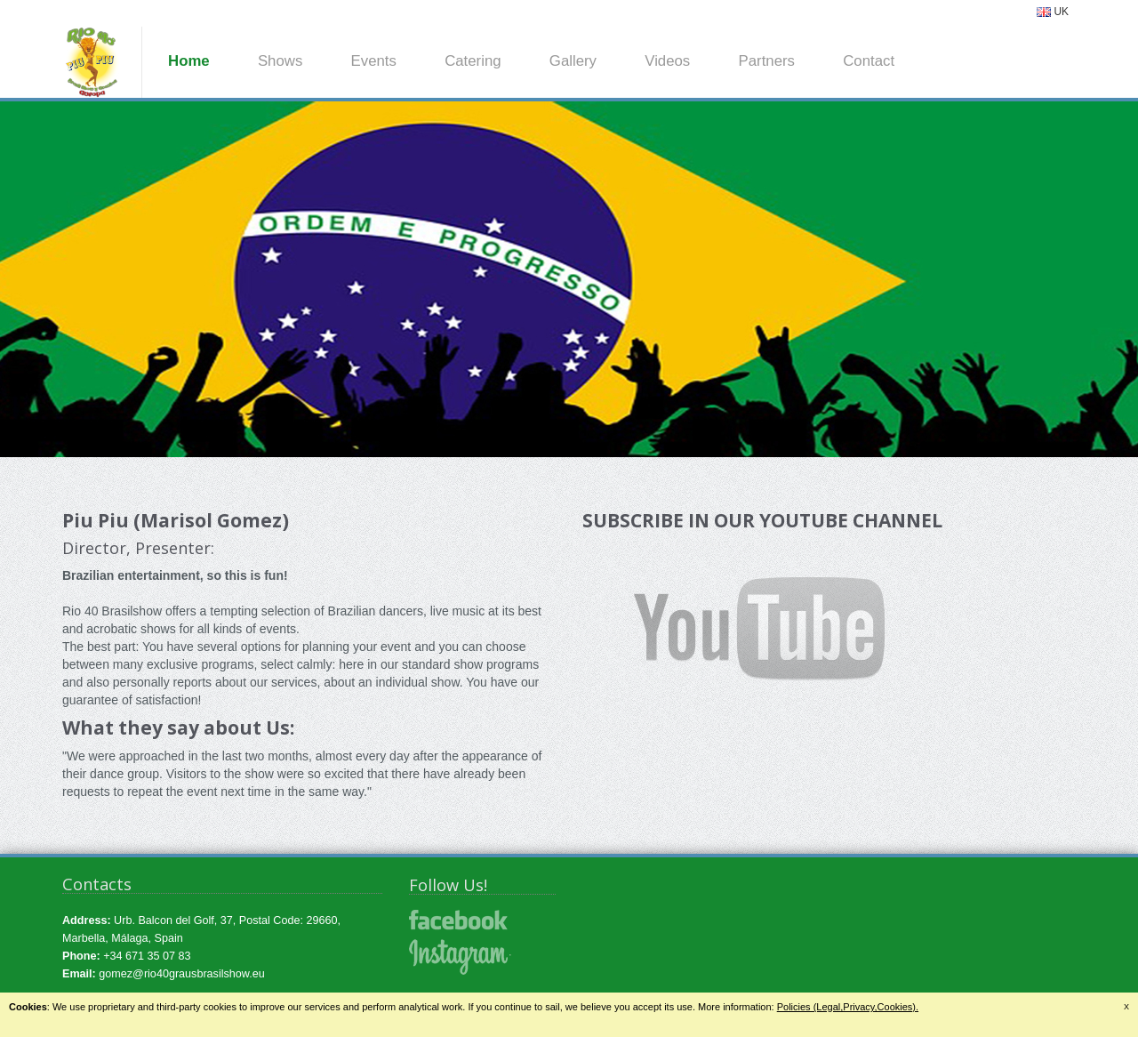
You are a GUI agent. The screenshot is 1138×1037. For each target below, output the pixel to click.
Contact (868, 60)
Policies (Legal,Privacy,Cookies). (847, 1006)
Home (189, 60)
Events (374, 60)
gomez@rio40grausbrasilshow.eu (181, 974)
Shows (280, 60)
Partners (767, 60)
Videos (667, 60)
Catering (473, 60)
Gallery (573, 60)
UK (1053, 11)
